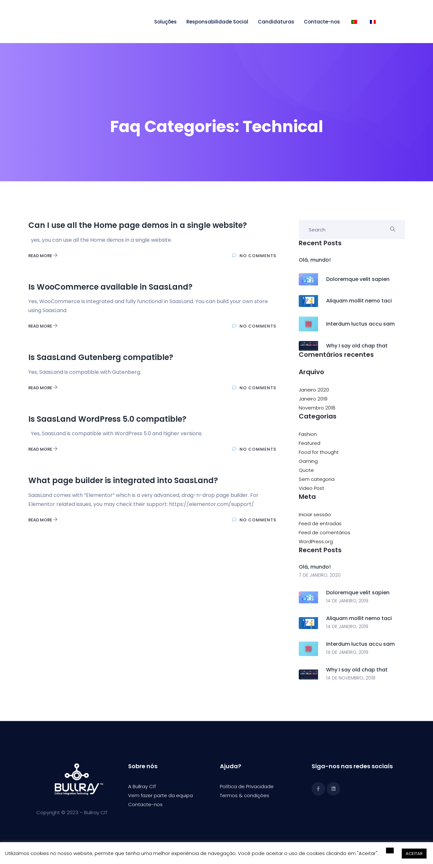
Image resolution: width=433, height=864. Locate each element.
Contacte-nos (322, 21)
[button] (390, 850)
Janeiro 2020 (314, 389)
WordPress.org (316, 541)
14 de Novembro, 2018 (350, 678)
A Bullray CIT (142, 786)
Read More (43, 256)
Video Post (311, 488)
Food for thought (319, 452)
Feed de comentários (324, 532)
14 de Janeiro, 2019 (347, 601)
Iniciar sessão (315, 514)
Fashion (308, 434)
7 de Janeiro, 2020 (320, 575)
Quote (306, 470)
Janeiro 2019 (313, 398)
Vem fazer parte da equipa (160, 795)
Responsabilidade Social (217, 21)
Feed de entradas (320, 523)
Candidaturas (276, 21)
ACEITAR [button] (414, 854)
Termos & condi (238, 795)
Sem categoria (316, 479)
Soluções (165, 21)
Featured (309, 443)
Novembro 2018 (317, 407)
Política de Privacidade (247, 786)
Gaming (308, 461)
